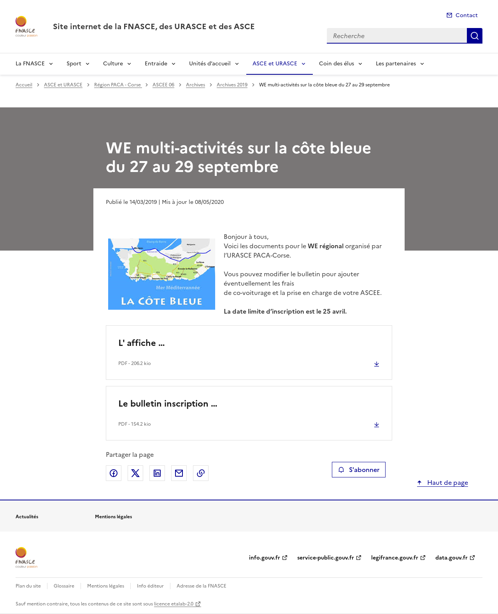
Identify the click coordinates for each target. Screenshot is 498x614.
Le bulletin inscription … (167, 403)
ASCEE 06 (163, 84)
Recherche (474, 36)
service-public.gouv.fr (325, 558)
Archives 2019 (232, 84)
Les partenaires (396, 64)
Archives (195, 84)
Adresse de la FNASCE (201, 585)
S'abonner (358, 469)
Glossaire (64, 585)
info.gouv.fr (264, 558)
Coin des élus (336, 64)
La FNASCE (30, 64)
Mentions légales (105, 585)
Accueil (24, 84)
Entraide (156, 64)
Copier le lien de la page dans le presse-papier (201, 473)
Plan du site (28, 585)
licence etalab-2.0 (173, 603)
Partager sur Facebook (113, 473)
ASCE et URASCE (275, 64)
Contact (467, 15)
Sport (74, 64)
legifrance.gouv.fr (394, 558)
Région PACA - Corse (118, 84)
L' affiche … (141, 343)
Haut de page (447, 482)
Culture (113, 64)
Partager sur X (135, 473)
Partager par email (179, 473)
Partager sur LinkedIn (157, 473)
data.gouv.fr (451, 558)
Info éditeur (150, 585)
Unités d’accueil (210, 64)
